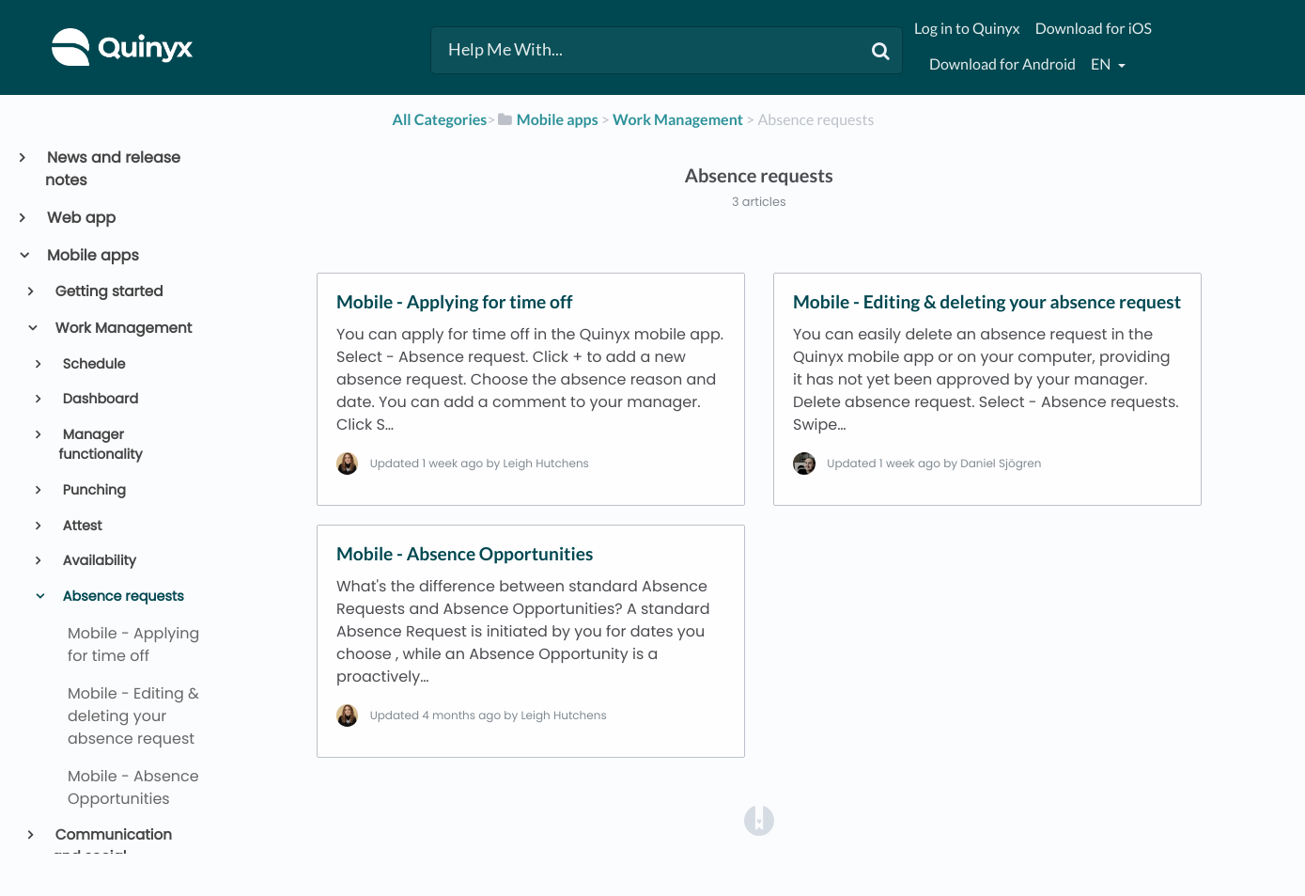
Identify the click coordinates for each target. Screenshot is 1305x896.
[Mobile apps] (547, 120)
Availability (97, 561)
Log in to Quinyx (967, 29)
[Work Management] (678, 120)
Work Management (123, 328)
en (1102, 64)
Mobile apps (92, 255)
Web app (80, 217)
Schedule (92, 364)
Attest (80, 526)
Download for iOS (1093, 29)
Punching (92, 490)
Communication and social (112, 846)
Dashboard (98, 399)
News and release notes (112, 169)
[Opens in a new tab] (759, 820)
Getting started (108, 292)
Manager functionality (100, 445)
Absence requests (121, 597)
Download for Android (1002, 64)
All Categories (440, 120)
